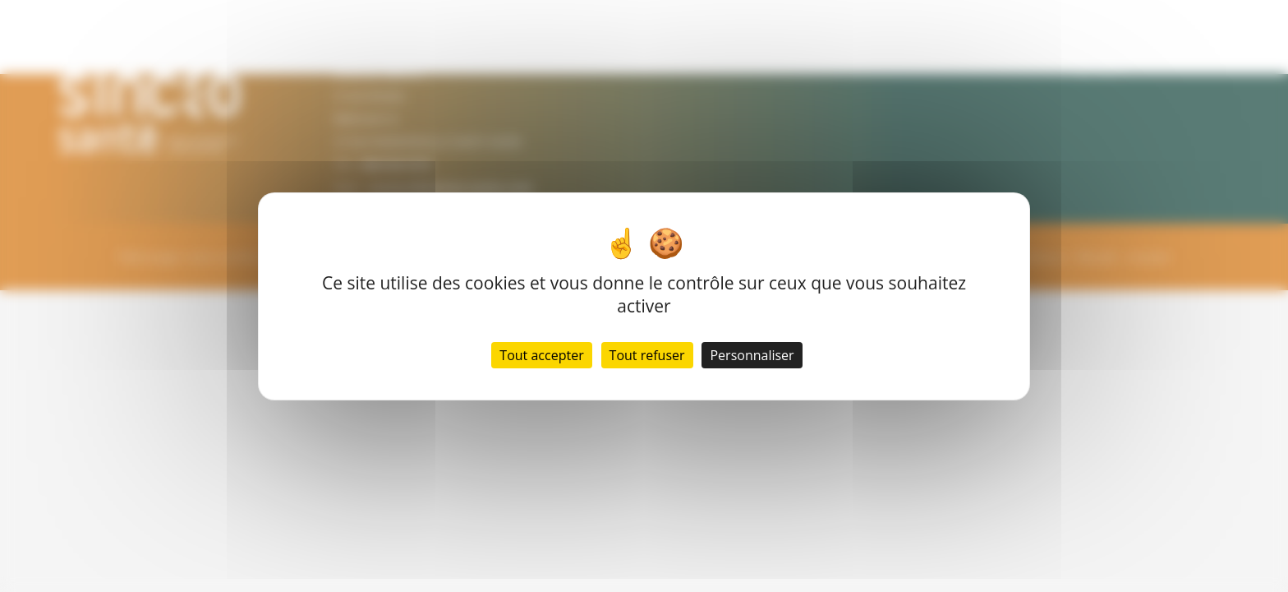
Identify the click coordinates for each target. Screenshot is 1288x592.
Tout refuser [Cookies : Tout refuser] (647, 355)
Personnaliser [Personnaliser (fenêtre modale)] (752, 355)
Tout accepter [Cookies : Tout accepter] (541, 355)
